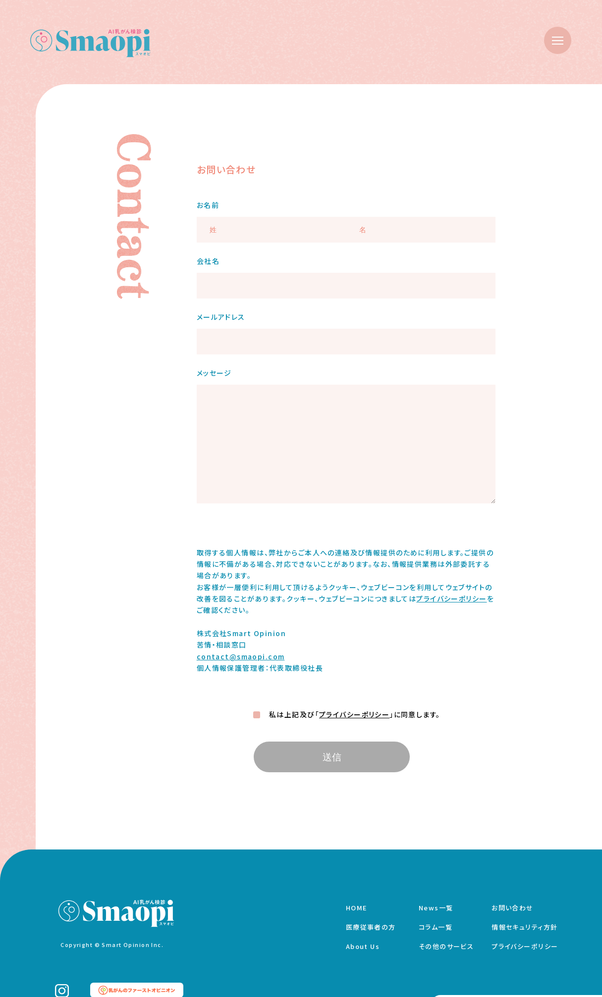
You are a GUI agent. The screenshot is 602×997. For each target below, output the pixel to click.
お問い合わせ (513, 907)
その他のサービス (446, 946)
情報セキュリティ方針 (524, 927)
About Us (363, 946)
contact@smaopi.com (241, 656)
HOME (357, 907)
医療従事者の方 (371, 927)
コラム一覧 (435, 927)
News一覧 (436, 907)
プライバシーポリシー (451, 598)
